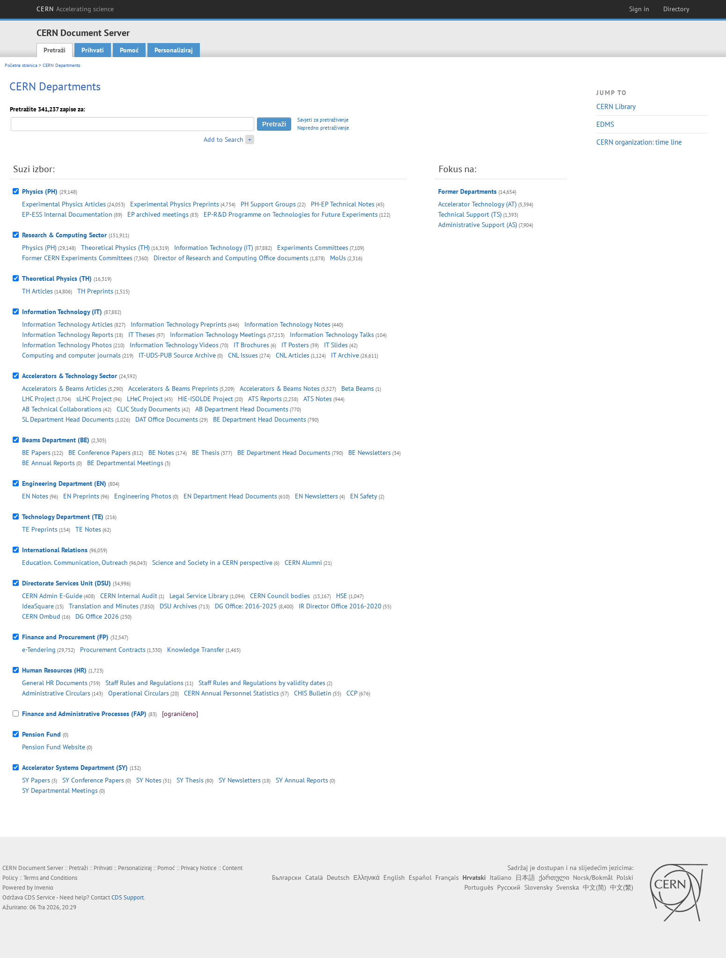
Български (286, 877)
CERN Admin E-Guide (52, 596)
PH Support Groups (268, 204)
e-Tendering (39, 649)
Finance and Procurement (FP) (65, 637)
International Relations (55, 550)
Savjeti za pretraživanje (323, 120)
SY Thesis (190, 780)
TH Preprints (95, 291)
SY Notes (148, 780)
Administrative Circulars (56, 693)
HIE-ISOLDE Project (205, 399)
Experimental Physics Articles (64, 204)
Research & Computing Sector (64, 235)
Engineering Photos (142, 496)
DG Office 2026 (97, 616)
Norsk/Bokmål (593, 877)
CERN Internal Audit (128, 596)
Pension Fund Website (53, 747)
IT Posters (295, 345)
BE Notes (161, 452)
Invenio (43, 888)
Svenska (567, 887)
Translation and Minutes (104, 606)
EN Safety (363, 496)
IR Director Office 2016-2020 (340, 606)
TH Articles (37, 291)
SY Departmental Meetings (60, 790)
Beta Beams (357, 388)
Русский (509, 887)
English (394, 877)
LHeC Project (145, 399)
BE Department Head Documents (259, 419)
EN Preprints (81, 496)
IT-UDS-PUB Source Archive (177, 355)
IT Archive (345, 355)
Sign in (639, 9)
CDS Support (127, 897)
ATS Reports (265, 399)
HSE (341, 596)
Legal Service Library (198, 596)
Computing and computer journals (71, 355)
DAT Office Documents (166, 419)
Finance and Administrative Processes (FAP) (84, 713)
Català (314, 877)
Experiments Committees (312, 247)
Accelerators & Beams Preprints (173, 388)
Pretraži (55, 50)
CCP (352, 693)
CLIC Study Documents (148, 409)
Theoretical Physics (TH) (115, 247)
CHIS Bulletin (312, 693)
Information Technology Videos (174, 345)
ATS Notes (317, 399)
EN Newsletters (316, 496)
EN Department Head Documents (230, 496)
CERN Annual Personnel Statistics (231, 693)
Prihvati (92, 50)
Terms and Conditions (50, 878)
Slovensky (538, 887)
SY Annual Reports (302, 780)
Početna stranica (21, 65)
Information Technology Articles (67, 324)
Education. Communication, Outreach (75, 562)
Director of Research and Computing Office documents (231, 258)
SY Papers (36, 780)
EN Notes (35, 496)
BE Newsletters (369, 452)
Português (478, 887)
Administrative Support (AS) (477, 224)
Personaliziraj (173, 50)
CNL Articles (292, 355)
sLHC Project (94, 399)
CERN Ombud (41, 616)
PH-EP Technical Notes (342, 204)
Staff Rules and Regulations (144, 683)
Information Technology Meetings (218, 334)
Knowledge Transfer (195, 649)
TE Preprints (40, 529)
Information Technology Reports (67, 334)
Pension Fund (41, 734)
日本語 (525, 877)
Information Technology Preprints (179, 324)
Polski (624, 877)
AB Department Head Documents (241, 409)
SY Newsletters (240, 780)
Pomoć (129, 50)
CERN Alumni (303, 562)
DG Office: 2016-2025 (246, 606)
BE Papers (36, 452)
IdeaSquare (38, 606)
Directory (676, 9)
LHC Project (38, 399)
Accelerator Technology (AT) (477, 204)
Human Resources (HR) (54, 670)
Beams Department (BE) (55, 440)
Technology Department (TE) (62, 516)
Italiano (501, 877)
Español (420, 877)
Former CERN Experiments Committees (77, 258)
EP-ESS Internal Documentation (67, 214)
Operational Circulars (138, 693)
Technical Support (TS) (470, 214)
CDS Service (39, 897)
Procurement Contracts (113, 649)
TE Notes (88, 529)
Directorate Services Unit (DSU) (66, 583)
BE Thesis (206, 452)
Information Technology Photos (67, 345)
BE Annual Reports (48, 463)
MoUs (338, 258)
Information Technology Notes (287, 324)
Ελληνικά (366, 877)
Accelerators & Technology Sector (69, 376)
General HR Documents (55, 683)
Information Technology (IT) (213, 247)
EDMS (605, 124)
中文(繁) (621, 887)
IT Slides (336, 345)
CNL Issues (243, 355)
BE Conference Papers (99, 452)
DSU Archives (178, 606)
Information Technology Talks (332, 334)
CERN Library (616, 106)
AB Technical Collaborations (62, 409)
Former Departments (467, 191)
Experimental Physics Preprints (174, 204)
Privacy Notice (199, 868)
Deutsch (338, 877)
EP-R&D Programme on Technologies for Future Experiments (291, 214)
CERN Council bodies (281, 596)
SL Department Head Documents (68, 419)
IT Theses (141, 334)
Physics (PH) (40, 191)
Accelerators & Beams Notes (280, 388)
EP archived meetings (158, 214)
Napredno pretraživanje (323, 127)
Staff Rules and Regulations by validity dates (261, 683)
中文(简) (594, 887)
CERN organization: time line (639, 142)
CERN (75, 9)
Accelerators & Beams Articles (64, 388)
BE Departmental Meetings (125, 463)
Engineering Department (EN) (64, 483)
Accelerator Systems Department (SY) (75, 767)
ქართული (554, 877)
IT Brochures (251, 345)
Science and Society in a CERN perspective (212, 562)
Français (447, 877)
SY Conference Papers (93, 780)
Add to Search (223, 139)
